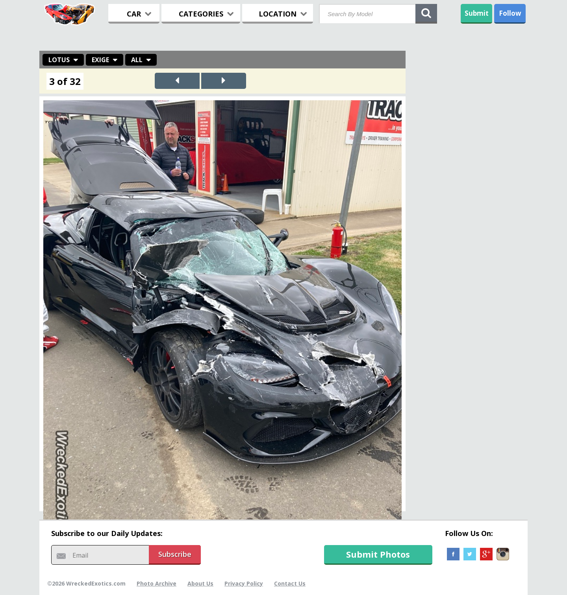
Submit (477, 13)
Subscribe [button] (174, 554)
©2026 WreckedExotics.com (86, 583)
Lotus (59, 59)
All (137, 59)
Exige (100, 59)
